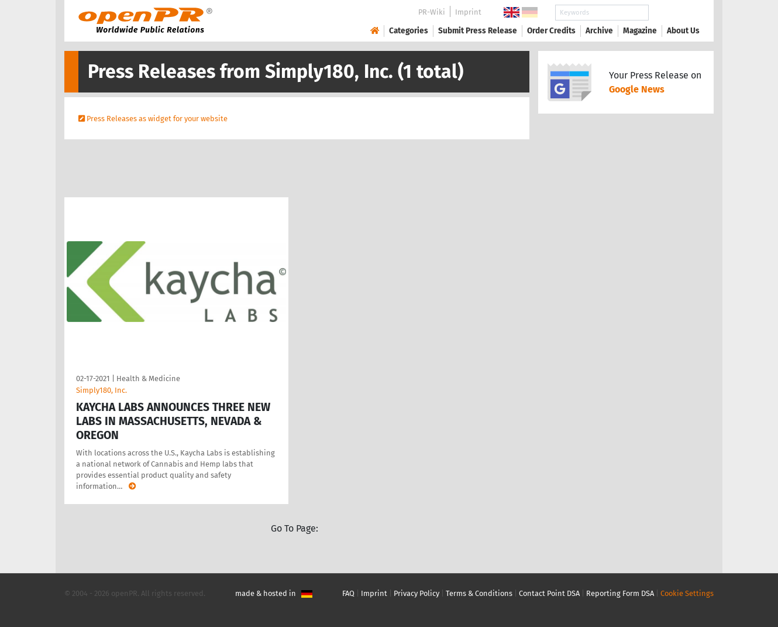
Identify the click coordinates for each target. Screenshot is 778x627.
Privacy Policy (416, 593)
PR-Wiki (431, 12)
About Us (683, 31)
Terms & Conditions (479, 593)
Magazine (640, 31)
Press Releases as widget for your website (157, 118)
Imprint (468, 12)
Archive (599, 31)
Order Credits (551, 31)
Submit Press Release (477, 31)
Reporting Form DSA (620, 593)
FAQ (348, 593)
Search (673, 13)
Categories (408, 31)
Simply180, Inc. (101, 390)
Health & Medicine (148, 378)
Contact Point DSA (549, 593)
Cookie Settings (687, 593)
